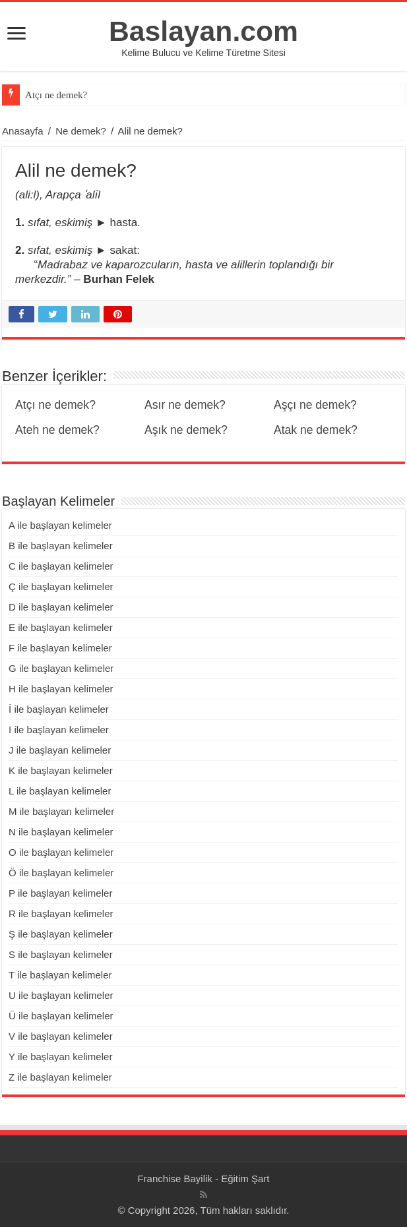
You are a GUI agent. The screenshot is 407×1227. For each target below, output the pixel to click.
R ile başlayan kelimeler (61, 913)
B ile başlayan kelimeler (61, 545)
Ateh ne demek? (57, 429)
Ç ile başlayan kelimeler (61, 586)
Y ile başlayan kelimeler (60, 1056)
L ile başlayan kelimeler (60, 790)
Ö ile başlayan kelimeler (61, 872)
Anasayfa (23, 130)
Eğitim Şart (245, 1178)
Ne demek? (80, 130)
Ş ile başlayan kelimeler (61, 934)
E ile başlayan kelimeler (61, 627)
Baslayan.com (203, 31)
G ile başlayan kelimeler (61, 668)
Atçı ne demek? (56, 95)
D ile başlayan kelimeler (61, 607)
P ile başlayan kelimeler (60, 893)
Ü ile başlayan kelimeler (61, 1015)
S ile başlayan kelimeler (61, 954)
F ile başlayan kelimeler (60, 647)
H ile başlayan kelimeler (61, 688)
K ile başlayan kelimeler (61, 770)
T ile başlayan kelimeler (60, 974)
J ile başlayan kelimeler (60, 750)
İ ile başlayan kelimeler (59, 709)
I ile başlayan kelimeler (59, 729)
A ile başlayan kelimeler (60, 525)
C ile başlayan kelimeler (61, 566)
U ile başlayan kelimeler (61, 995)
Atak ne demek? (316, 429)
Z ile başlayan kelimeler (60, 1077)
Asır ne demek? (185, 404)
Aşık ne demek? (186, 429)
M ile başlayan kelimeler (61, 811)
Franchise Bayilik (174, 1178)
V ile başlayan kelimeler (61, 1036)
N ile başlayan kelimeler (61, 831)
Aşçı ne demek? (315, 404)
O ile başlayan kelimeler (61, 852)
